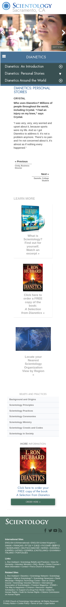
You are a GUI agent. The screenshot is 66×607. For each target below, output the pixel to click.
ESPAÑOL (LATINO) (14, 550)
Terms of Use (36, 603)
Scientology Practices (21, 410)
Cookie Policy (23, 603)
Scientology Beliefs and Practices (34, 562)
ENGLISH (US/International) (17, 543)
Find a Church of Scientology (42, 566)
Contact (24, 566)
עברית (28, 545)
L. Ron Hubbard (12, 562)
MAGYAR (35, 548)
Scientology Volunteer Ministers (26, 583)
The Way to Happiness (15, 587)
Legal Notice (49, 603)
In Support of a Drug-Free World (30, 590)
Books (41, 564)
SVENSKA (54, 548)
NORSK (44, 548)
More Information (12, 566)
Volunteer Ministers (23, 564)
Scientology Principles (21, 405)
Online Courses (52, 564)
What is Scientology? (23, 578)
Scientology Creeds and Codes (26, 427)
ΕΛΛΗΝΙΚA (54, 550)
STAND (53, 585)
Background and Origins (22, 399)
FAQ (35, 564)
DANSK (8, 545)
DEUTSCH (26, 548)
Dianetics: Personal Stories (24, 73)
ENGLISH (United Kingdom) (43, 543)
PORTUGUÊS (21, 553)
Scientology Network (39, 576)
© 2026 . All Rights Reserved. (31, 601)
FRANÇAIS (18, 545)
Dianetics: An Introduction (24, 66)
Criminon (30, 587)
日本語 (37, 545)
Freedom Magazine (39, 585)
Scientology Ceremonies (22, 416)
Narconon (40, 587)
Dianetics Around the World (25, 80)
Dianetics (24, 576)
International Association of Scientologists (28, 584)
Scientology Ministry (20, 422)
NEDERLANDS (13, 548)
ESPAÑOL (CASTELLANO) (36, 550)
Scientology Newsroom (44, 578)
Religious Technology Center (27, 581)
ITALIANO (9, 553)
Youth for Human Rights (29, 592)
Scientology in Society (21, 433)
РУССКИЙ (46, 545)
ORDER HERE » (33, 501)
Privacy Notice (9, 603)
